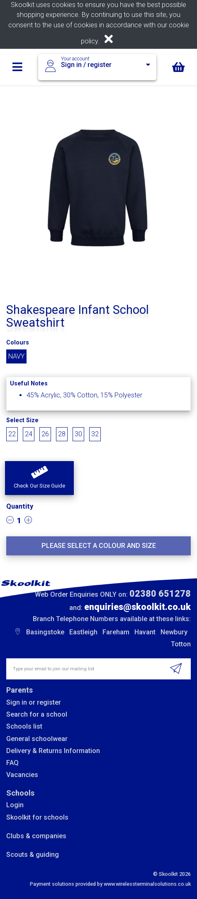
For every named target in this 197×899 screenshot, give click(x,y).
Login (15, 805)
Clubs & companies (36, 836)
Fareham (115, 632)
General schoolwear (37, 739)
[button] (39, 478)
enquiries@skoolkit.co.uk (137, 607)
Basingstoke (45, 632)
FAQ (12, 763)
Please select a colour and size (98, 546)
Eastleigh (83, 632)
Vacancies (22, 775)
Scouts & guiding (32, 854)
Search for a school (36, 714)
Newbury (174, 632)
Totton (181, 644)
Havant (145, 632)
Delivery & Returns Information (53, 751)
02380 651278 (160, 593)
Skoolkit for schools (37, 817)
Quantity (19, 506)
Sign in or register (33, 702)
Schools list (24, 726)
